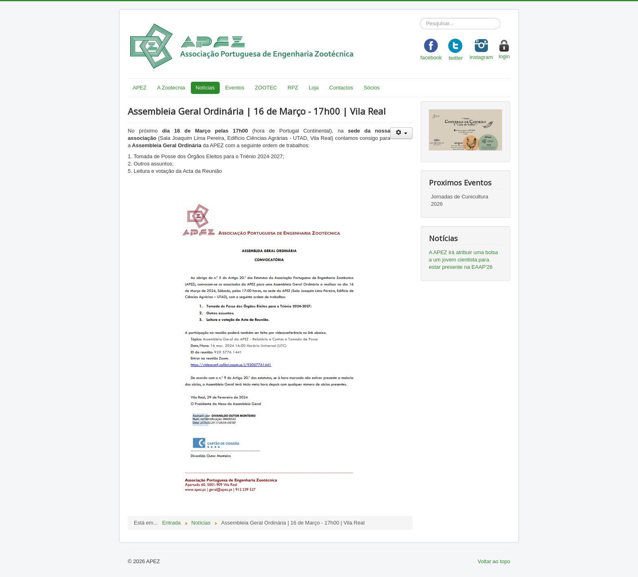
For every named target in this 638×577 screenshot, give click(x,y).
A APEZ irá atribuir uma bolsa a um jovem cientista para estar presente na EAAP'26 (463, 259)
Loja (314, 88)
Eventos (235, 88)
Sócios (372, 88)
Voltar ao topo (494, 561)
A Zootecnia (171, 88)
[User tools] (401, 133)
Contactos (341, 88)
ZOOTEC (266, 88)
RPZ (293, 88)
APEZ (139, 88)
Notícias (205, 88)
